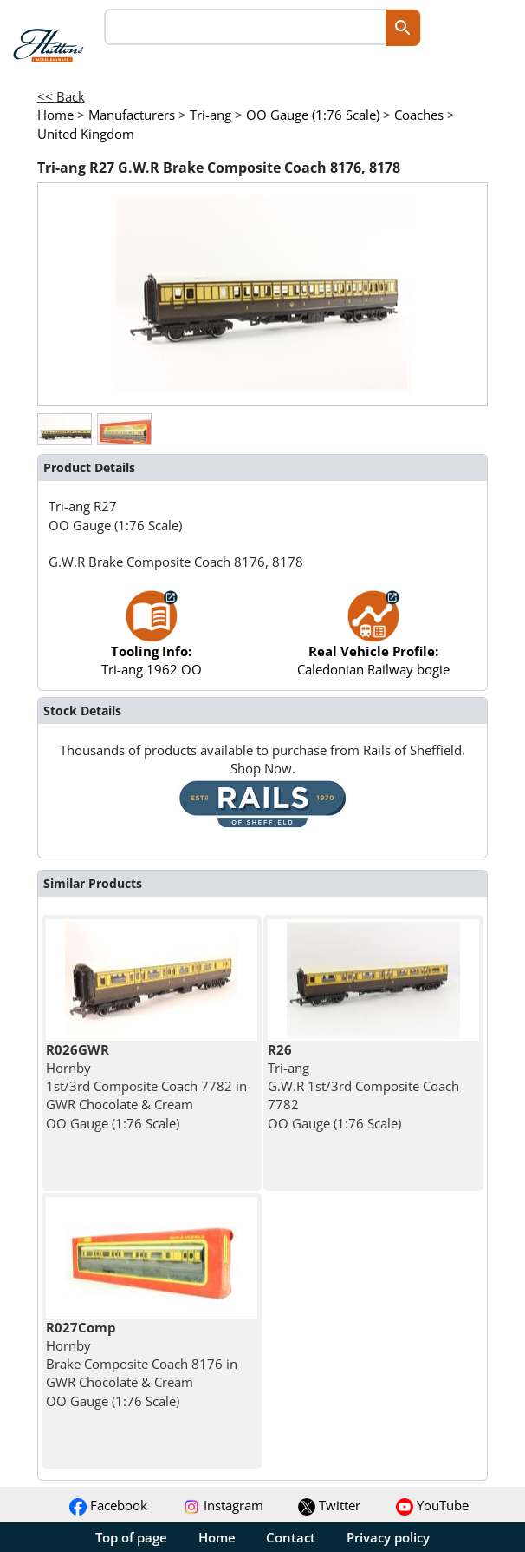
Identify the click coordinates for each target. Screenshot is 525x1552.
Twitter (329, 1505)
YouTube (432, 1505)
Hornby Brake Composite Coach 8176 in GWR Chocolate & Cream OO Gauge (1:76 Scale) (141, 1364)
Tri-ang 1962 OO (151, 642)
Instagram (223, 1505)
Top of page (131, 1537)
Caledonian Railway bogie (373, 642)
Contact (290, 1537)
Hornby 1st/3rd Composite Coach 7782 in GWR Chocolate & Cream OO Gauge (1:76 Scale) (146, 1086)
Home (217, 1537)
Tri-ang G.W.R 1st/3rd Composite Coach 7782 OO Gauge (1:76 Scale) (363, 1086)
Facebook (108, 1505)
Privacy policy (388, 1537)
